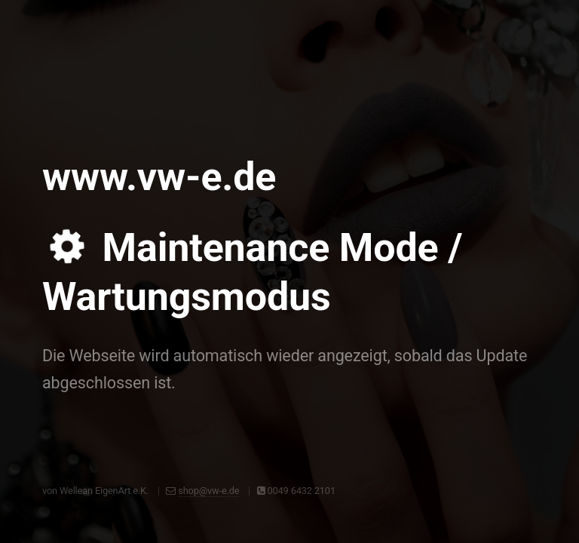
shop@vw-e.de (208, 490)
